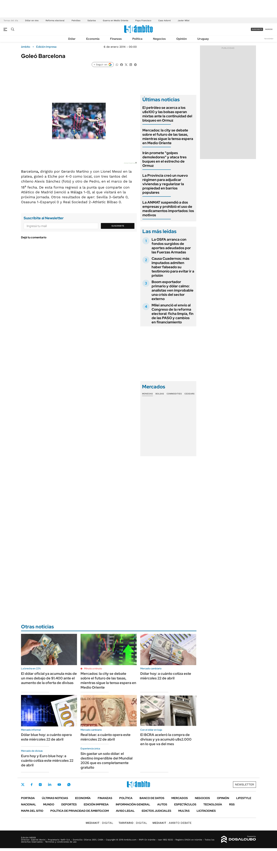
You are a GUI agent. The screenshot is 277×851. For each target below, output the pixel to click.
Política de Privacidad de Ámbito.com (79, 811)
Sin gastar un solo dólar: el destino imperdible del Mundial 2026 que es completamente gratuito (106, 760)
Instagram (40, 784)
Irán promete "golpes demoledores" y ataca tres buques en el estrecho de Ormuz (164, 159)
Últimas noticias (55, 798)
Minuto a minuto (93, 668)
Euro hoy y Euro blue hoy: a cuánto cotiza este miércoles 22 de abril (47, 760)
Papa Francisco (143, 20)
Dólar (72, 39)
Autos (162, 804)
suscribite (257, 29)
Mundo (48, 804)
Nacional (28, 804)
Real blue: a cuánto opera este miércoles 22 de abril (106, 737)
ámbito (25, 46)
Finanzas (116, 39)
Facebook (32, 784)
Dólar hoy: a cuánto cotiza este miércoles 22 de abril (165, 675)
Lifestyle (243, 798)
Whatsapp (68, 784)
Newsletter (268, 39)
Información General (133, 804)
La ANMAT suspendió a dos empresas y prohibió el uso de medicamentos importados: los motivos (168, 208)
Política (137, 39)
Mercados (179, 798)
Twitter (23, 784)
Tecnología (212, 804)
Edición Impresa (96, 804)
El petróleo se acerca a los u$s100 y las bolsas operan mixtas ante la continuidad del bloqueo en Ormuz (167, 114)
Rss (232, 804)
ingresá (269, 29)
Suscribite (117, 226)
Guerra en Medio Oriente (115, 20)
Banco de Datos (152, 798)
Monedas (147, 393)
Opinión (181, 39)
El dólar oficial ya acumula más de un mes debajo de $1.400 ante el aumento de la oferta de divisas (49, 678)
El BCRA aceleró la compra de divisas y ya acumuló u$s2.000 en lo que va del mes (165, 739)
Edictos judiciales (156, 811)
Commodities (174, 393)
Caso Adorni (164, 20)
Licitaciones (206, 811)
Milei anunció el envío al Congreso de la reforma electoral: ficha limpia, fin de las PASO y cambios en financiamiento (172, 313)
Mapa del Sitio (32, 811)
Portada (28, 798)
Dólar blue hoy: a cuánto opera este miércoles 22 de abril (46, 737)
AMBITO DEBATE (171, 822)
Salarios (91, 20)
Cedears (189, 393)
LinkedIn (49, 784)
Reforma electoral (55, 20)
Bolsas (159, 393)
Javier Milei (183, 20)
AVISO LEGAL (125, 811)
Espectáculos (185, 804)
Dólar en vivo (32, 20)
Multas (184, 811)
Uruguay (203, 39)
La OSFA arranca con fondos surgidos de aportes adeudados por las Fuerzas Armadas (171, 245)
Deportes (69, 804)
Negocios (159, 39)
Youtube (59, 784)
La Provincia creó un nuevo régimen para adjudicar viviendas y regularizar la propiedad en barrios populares (165, 184)
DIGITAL (99, 822)
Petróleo (76, 20)
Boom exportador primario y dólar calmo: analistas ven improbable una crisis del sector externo (172, 290)
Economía (92, 39)
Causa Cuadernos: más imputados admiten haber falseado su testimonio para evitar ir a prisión (173, 267)
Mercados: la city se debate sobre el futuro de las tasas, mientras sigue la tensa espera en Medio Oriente (167, 136)
